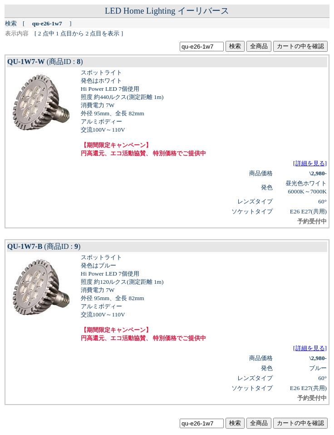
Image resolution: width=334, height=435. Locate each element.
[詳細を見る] (310, 163)
